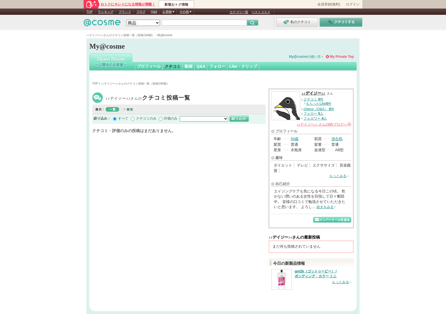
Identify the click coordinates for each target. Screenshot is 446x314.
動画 (189, 66)
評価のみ (170, 118)
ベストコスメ (260, 12)
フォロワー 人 (315, 118)
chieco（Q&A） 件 (318, 109)
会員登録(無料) (328, 4)
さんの (324, 124)
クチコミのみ (146, 118)
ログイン (353, 4)
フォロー (217, 66)
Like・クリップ (243, 66)
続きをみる (325, 207)
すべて (123, 118)
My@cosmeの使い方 (305, 57)
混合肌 (336, 139)
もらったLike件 (319, 104)
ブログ (141, 11)
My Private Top (342, 57)
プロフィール (149, 66)
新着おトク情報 (176, 5)
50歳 (294, 139)
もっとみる (337, 176)
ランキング (105, 11)
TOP (89, 11)
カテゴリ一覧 (239, 12)
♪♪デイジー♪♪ (148, 98)
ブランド (125, 11)
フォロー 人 (313, 114)
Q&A (154, 11)
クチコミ (173, 66)
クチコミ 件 (313, 99)
